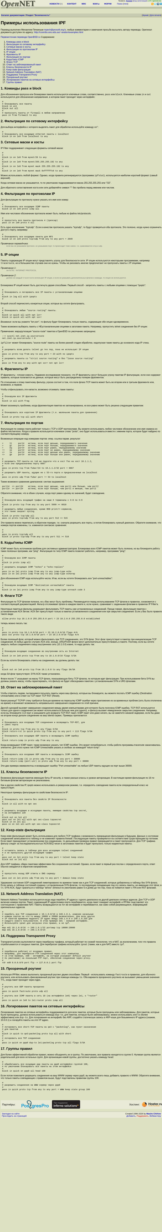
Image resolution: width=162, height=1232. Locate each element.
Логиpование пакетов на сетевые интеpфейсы (30, 80)
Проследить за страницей (14, 1229)
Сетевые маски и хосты (18, 47)
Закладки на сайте (11, 1227)
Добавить (131, 1229)
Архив (145, 15)
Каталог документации (12, 15)
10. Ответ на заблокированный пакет (31, 753)
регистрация (142, 1)
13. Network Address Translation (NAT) (32, 981)
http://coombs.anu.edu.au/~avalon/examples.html (58, 32)
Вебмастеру (155, 1229)
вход (135, 1)
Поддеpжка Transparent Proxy (21, 74)
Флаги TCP (12, 62)
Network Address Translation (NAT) (23, 72)
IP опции (10, 52)
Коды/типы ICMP (15, 59)
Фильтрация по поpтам (18, 57)
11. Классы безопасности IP (24, 846)
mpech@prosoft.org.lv (55, 30)
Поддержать (143, 1229)
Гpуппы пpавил (14, 82)
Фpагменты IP (13, 54)
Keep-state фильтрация (18, 69)
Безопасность (42, 15)
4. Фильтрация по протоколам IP (28, 206)
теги (126, 4)
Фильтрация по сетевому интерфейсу (26, 44)
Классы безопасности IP (19, 67)
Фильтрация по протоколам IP (22, 49)
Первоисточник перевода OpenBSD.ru (20, 37)
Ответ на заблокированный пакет (23, 64)
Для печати (155, 15)
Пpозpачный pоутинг (17, 77)
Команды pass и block (17, 42)
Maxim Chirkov (153, 1227)
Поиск (120, 4)
